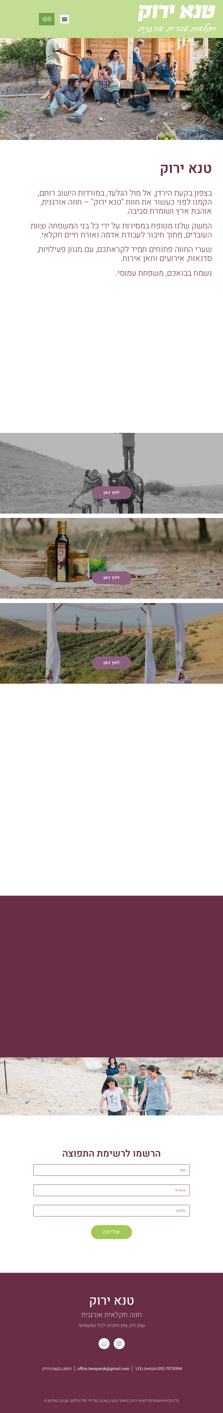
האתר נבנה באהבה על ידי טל (105, 1401)
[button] (64, 19)
